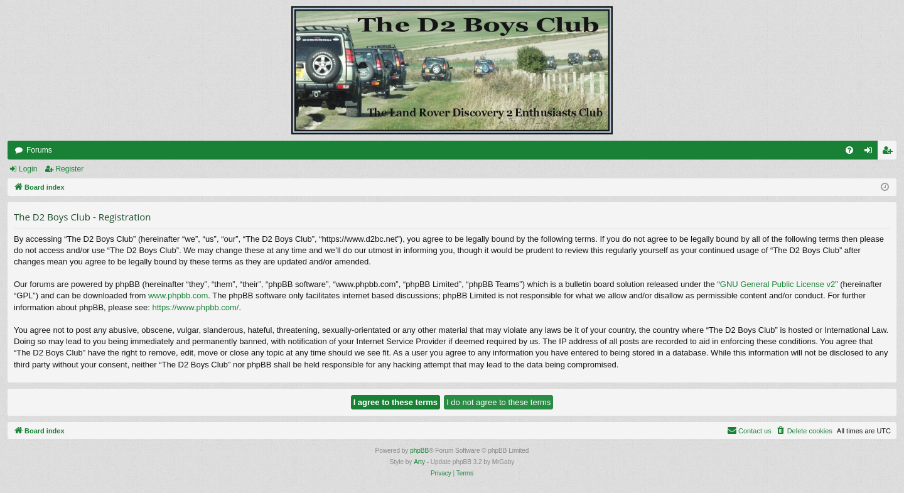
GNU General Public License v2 (778, 284)
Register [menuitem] (889, 153)
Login (28, 169)
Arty (419, 461)
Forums (39, 150)
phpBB (419, 450)
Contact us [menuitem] (749, 430)
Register (69, 169)
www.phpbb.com (178, 295)
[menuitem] (849, 150)
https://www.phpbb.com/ (195, 307)
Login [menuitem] (871, 153)
